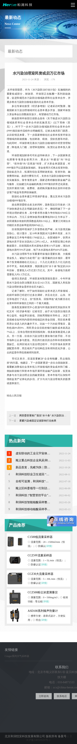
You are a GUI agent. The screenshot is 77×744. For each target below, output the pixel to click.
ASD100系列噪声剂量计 (43, 610)
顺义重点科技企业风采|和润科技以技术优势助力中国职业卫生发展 (33, 460)
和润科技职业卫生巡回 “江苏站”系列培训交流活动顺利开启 (33, 474)
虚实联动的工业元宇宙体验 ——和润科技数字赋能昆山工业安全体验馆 (33, 453)
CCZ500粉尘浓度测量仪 (43, 592)
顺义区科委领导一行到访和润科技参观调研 (33, 488)
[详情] (49, 546)
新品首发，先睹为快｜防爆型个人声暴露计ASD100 (33, 467)
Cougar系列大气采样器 (17, 658)
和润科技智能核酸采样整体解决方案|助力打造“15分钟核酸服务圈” (33, 502)
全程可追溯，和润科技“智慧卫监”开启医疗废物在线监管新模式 (33, 481)
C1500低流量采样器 (40, 536)
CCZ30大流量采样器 (40, 573)
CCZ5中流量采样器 (40, 555)
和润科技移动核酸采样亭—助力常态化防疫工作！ (33, 509)
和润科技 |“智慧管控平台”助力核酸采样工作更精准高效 (33, 495)
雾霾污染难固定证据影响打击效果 (37, 420)
